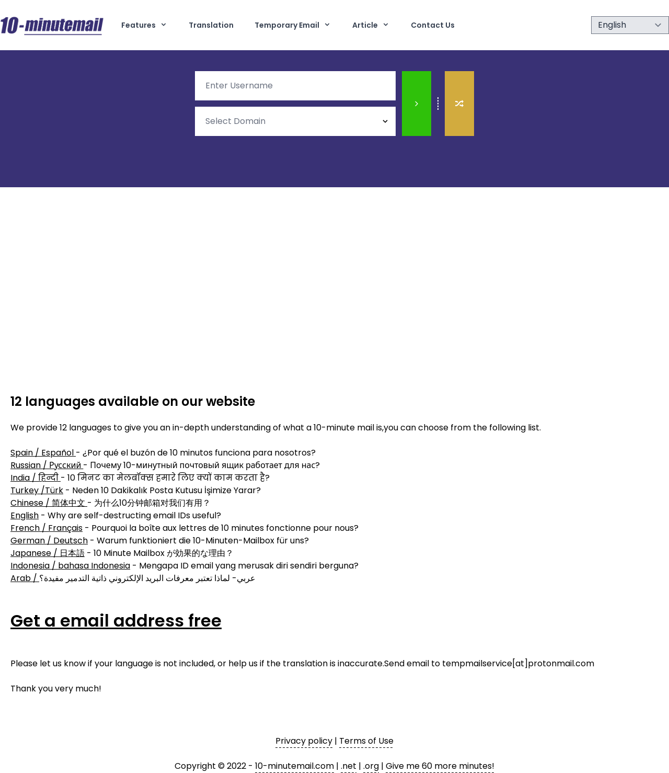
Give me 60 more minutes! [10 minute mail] (440, 766)
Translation (211, 25)
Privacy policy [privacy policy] (303, 741)
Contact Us (433, 25)
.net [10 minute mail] (348, 766)
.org (371, 766)
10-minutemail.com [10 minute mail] (294, 766)
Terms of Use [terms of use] (366, 741)
